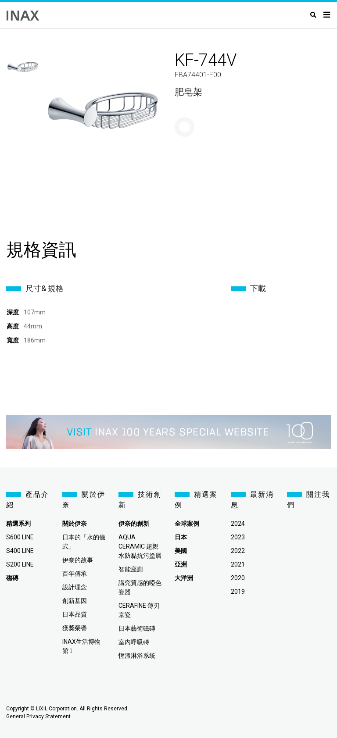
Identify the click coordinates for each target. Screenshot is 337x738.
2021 (238, 564)
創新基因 (74, 600)
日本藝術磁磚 (136, 628)
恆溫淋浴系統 (136, 655)
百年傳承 (74, 573)
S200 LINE (20, 564)
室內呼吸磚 (133, 641)
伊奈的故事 (77, 559)
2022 (238, 550)
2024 (238, 523)
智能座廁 (130, 569)
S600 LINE (20, 537)
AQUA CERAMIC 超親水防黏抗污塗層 (139, 546)
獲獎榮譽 (74, 627)
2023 (238, 537)
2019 (238, 591)
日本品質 (74, 614)
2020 (238, 577)
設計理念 (74, 587)
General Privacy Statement (38, 716)
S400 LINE (20, 550)
